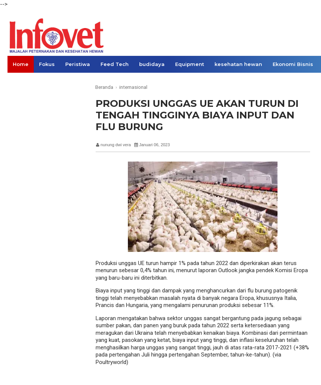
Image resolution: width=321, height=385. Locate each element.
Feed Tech (114, 64)
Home (20, 64)
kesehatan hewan (238, 64)
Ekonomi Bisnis (293, 64)
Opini (59, 81)
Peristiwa (77, 64)
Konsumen (27, 81)
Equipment (189, 64)
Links (83, 81)
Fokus (47, 64)
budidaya (152, 64)
